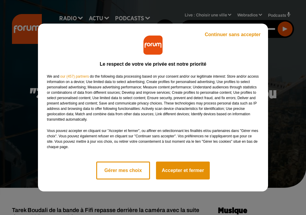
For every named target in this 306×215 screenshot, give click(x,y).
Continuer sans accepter (233, 34)
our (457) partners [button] (74, 76)
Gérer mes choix (123, 170)
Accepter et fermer (183, 170)
